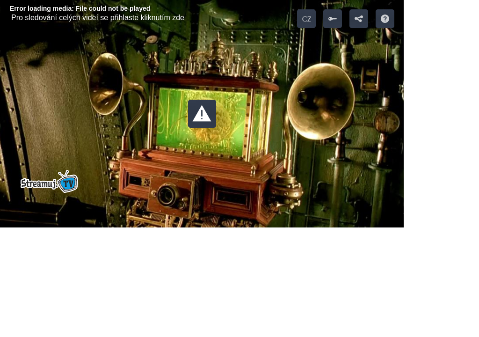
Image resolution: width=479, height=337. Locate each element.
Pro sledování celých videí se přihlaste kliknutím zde (97, 18)
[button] (202, 114)
